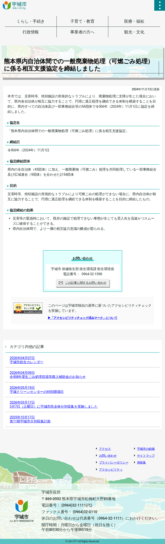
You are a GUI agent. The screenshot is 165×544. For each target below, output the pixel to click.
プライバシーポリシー (113, 462)
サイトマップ (146, 455)
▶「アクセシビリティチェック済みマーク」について (82, 318)
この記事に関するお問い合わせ (82, 282)
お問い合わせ (108, 455)
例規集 (141, 462)
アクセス (105, 448)
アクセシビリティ (111, 469)
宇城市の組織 (146, 448)
